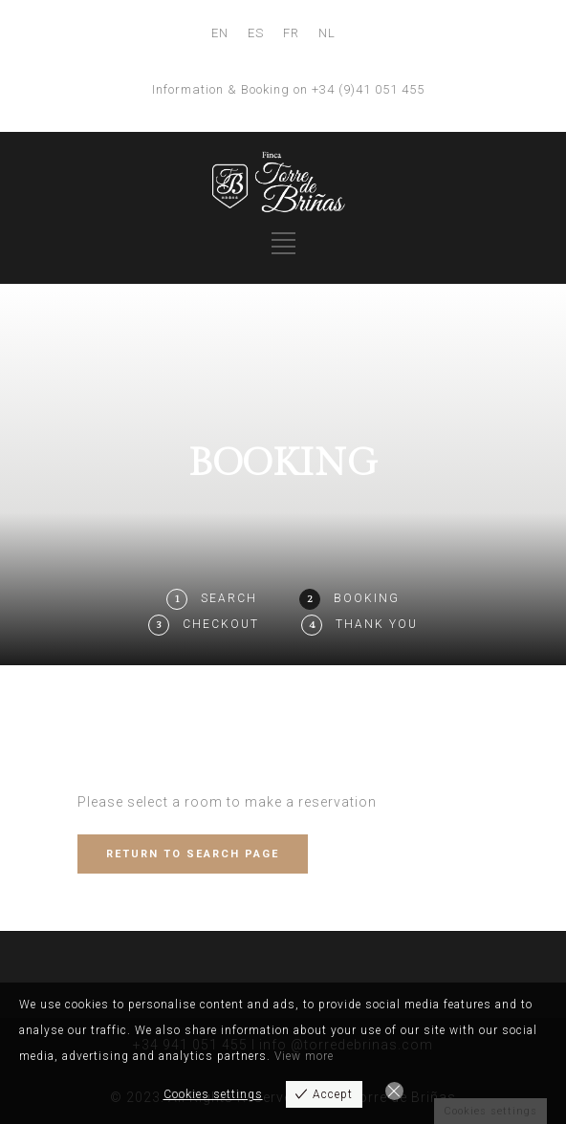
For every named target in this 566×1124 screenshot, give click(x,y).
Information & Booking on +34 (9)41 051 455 (288, 89)
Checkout (221, 624)
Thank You (377, 624)
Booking (367, 598)
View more (304, 1056)
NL (327, 33)
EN (220, 33)
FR (291, 33)
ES (256, 33)
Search (229, 598)
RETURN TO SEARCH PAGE (192, 854)
